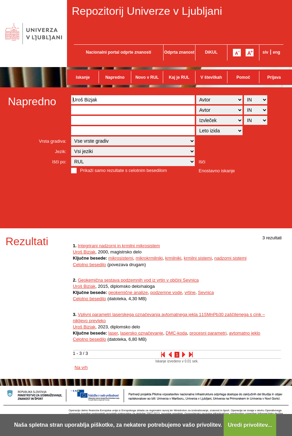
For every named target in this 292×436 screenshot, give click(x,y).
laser (112, 333)
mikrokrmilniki (149, 258)
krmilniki (173, 258)
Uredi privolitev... (250, 425)
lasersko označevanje (141, 333)
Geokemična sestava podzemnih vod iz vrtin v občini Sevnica (138, 280)
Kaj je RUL (179, 77)
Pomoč (243, 77)
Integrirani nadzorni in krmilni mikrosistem (119, 245)
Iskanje (83, 77)
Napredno (115, 77)
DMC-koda (176, 333)
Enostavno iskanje (217, 170)
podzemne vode (166, 292)
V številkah (211, 77)
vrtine (189, 292)
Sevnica (206, 292)
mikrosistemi (120, 258)
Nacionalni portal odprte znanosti (118, 52)
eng (276, 52)
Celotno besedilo (89, 264)
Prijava (274, 77)
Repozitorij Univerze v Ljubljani (147, 11)
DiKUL (211, 52)
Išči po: (59, 161)
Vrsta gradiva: (52, 141)
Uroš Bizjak (84, 251)
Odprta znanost (179, 52)
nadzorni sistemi (230, 258)
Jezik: (60, 151)
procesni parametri (208, 333)
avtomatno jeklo (244, 333)
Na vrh (81, 367)
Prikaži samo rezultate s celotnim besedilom (123, 170)
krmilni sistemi (198, 258)
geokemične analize (128, 292)
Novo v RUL (147, 77)
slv (265, 52)
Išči (202, 161)
